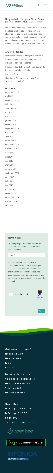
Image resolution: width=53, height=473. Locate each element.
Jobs (8, 362)
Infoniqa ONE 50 (16, 413)
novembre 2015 (12, 197)
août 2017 (9, 152)
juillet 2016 (9, 181)
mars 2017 (9, 165)
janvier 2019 (10, 120)
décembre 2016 (12, 169)
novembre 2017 (12, 144)
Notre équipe (14, 353)
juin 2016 (9, 185)
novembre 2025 (12, 92)
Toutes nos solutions (20, 422)
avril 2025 (9, 96)
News (39, 22)
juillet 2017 (9, 157)
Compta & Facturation (20, 378)
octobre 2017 (11, 148)
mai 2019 (9, 112)
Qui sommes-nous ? (18, 349)
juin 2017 (9, 161)
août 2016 (9, 177)
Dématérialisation (17, 374)
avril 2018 (9, 136)
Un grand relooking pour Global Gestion (25, 19)
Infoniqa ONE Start (18, 408)
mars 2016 (9, 189)
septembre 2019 (12, 108)
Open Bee (12, 404)
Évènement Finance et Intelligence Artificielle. (24, 55)
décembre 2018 (12, 124)
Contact (10, 367)
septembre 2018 (12, 128)
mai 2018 (9, 132)
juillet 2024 (9, 104)
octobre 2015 (11, 201)
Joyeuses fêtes (11, 74)
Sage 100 (11, 417)
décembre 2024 (12, 100)
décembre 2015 (12, 193)
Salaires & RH (14, 388)
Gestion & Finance (18, 383)
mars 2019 (9, 116)
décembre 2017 (12, 140)
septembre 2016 (12, 173)
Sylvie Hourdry (15, 22)
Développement (16, 392)
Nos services (14, 358)
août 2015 (9, 205)
